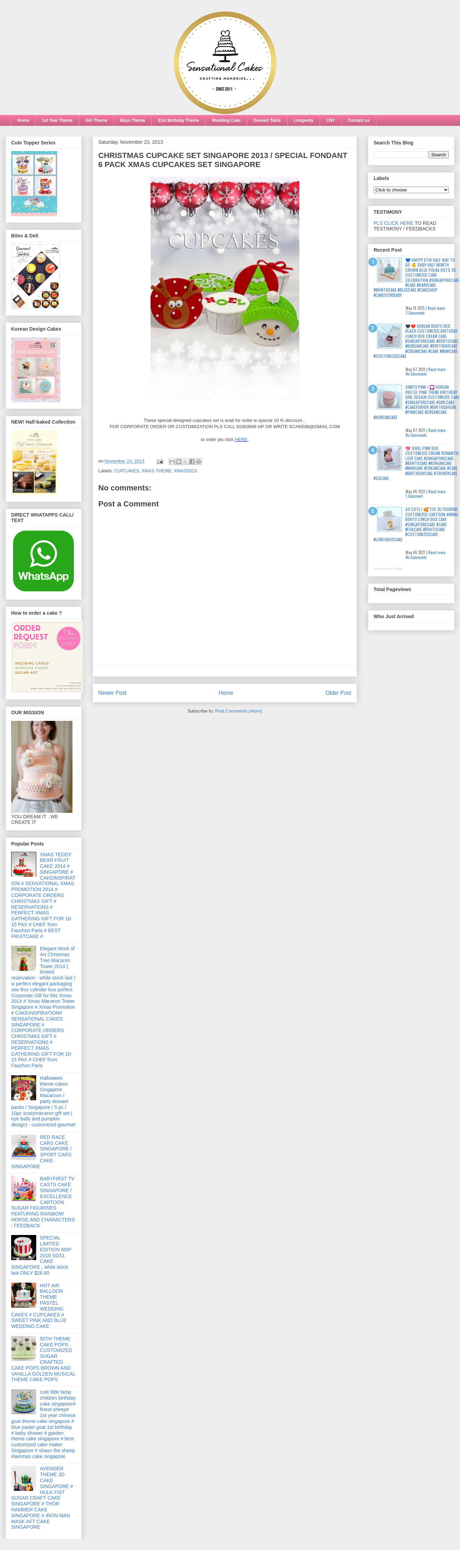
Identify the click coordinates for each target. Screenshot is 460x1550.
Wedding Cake (226, 120)
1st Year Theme (57, 120)
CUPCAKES (126, 470)
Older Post (338, 693)
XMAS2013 (185, 470)
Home (23, 120)
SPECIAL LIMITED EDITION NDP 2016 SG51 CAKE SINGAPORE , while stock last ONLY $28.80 (41, 1255)
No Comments (416, 374)
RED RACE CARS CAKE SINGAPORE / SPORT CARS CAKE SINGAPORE (41, 1151)
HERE (242, 439)
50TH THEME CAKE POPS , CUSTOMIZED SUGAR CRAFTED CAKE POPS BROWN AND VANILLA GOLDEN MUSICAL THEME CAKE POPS (43, 1359)
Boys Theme (132, 120)
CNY (330, 120)
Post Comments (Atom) (238, 711)
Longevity (304, 120)
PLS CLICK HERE (393, 223)
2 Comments (415, 313)
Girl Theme (96, 120)
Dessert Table (267, 120)
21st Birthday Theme (178, 120)
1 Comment (414, 496)
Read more (436, 308)
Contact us (359, 120)
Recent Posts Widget (388, 569)
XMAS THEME (156, 470)
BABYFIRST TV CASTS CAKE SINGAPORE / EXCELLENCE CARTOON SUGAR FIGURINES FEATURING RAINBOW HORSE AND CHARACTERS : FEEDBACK (43, 1202)
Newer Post (112, 693)
